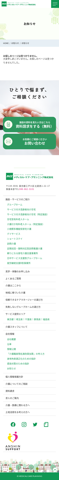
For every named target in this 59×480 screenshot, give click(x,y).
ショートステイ (14, 238)
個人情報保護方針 (14, 376)
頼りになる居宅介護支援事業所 (22, 253)
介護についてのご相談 (17, 383)
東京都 (10, 319)
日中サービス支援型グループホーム (24, 258)
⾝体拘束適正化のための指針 (21, 358)
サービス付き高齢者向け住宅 (21, 209)
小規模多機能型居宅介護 (19, 228)
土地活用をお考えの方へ (18, 412)
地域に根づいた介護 (15, 292)
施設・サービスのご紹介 (18, 199)
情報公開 (11, 349)
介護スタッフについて (17, 326)
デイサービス (13, 233)
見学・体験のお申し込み (18, 271)
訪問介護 (11, 243)
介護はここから (13, 285)
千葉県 (28, 319)
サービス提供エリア (15, 313)
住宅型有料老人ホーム (18, 219)
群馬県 (37, 319)
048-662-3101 (26, 189)
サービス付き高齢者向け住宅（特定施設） (28, 214)
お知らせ (15, 43)
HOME (6, 43)
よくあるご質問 (13, 278)
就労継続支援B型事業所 (19, 263)
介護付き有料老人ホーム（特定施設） (26, 224)
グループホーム (14, 204)
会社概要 (11, 339)
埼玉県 (19, 319)
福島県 (46, 319)
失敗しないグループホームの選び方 (23, 306)
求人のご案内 (12, 398)
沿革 (9, 344)
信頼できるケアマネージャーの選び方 (24, 299)
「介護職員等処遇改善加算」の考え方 (26, 353)
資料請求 (10, 390)
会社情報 (10, 333)
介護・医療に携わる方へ (18, 405)
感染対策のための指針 (18, 363)
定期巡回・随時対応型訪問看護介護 (24, 248)
